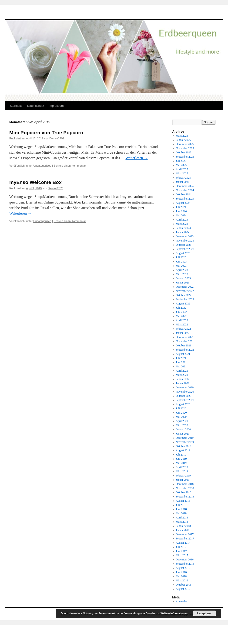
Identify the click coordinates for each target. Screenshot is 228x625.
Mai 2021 (181, 366)
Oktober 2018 (183, 492)
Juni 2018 (181, 509)
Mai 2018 (181, 513)
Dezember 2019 (185, 437)
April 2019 (182, 467)
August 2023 (183, 253)
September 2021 (185, 349)
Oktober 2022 (183, 295)
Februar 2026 (183, 140)
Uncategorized (42, 165)
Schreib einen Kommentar (70, 165)
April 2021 (182, 370)
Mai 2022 (181, 316)
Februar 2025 (183, 177)
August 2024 (183, 202)
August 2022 (183, 303)
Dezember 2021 (185, 337)
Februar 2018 (183, 526)
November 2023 (185, 240)
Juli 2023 (181, 257)
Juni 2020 (181, 412)
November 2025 (185, 148)
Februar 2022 (183, 328)
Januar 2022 (182, 333)
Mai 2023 (181, 265)
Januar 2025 (182, 181)
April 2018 (182, 517)
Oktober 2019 (183, 446)
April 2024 (182, 219)
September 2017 (185, 538)
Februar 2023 (183, 278)
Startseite (16, 105)
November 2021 (185, 341)
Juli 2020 (181, 408)
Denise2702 (56, 138)
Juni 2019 (181, 458)
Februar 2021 (183, 379)
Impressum (56, 105)
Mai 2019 (181, 463)
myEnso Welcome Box (35, 182)
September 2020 (185, 400)
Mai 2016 (181, 576)
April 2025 (182, 169)
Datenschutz (35, 105)
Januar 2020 (182, 433)
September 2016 (185, 563)
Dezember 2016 (185, 559)
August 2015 (183, 588)
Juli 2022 (181, 307)
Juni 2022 (181, 312)
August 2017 (183, 542)
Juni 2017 (181, 551)
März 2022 (182, 324)
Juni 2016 (181, 572)
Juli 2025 (181, 160)
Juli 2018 (181, 505)
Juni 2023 (181, 261)
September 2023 (185, 249)
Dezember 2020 (185, 387)
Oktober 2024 (183, 194)
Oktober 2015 (183, 584)
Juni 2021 (181, 362)
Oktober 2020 (183, 395)
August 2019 (183, 450)
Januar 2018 (182, 530)
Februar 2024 (183, 228)
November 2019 (185, 442)
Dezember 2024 (185, 186)
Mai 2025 (181, 165)
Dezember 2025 (185, 144)
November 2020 (185, 391)
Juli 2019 (181, 454)
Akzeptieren (204, 613)
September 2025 (185, 156)
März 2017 (182, 555)
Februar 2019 (183, 475)
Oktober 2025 (183, 152)
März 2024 (182, 223)
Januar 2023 (182, 282)
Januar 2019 (182, 479)
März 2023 (182, 274)
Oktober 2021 (183, 345)
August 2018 (183, 500)
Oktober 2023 (183, 244)
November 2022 (185, 291)
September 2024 (185, 198)
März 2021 (182, 374)
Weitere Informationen (174, 613)
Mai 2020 (181, 416)
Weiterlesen (136, 158)
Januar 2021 (182, 383)
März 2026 (182, 135)
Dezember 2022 (185, 286)
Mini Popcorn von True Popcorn (46, 132)
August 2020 (183, 404)
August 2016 (183, 568)
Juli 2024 (181, 207)
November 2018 (185, 488)
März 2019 (182, 471)
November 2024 (185, 190)
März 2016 (182, 580)
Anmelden (182, 601)
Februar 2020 (183, 429)
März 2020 (182, 425)
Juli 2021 (181, 358)
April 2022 (182, 320)
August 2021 (183, 354)
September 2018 (185, 496)
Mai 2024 (181, 215)
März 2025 (182, 173)
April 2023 (182, 270)
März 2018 (182, 521)
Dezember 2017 (185, 534)
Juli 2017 (181, 547)
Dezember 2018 (185, 484)
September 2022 (185, 299)
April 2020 (182, 421)
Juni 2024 (181, 211)
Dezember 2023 (185, 236)
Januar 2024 (182, 232)
